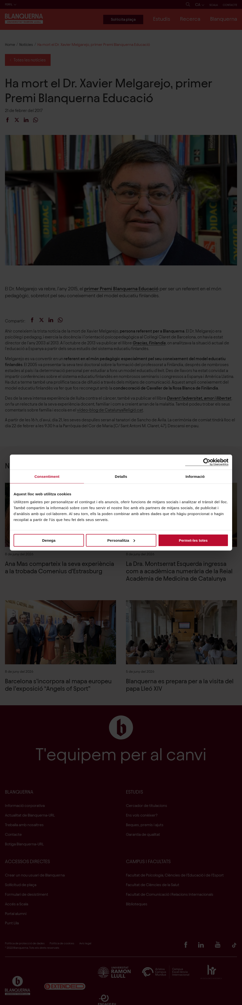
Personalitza (121, 540)
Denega (48, 540)
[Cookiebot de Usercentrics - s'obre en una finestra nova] (206, 462)
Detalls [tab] (121, 476)
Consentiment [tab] (46, 476)
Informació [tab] (195, 476)
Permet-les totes (193, 540)
